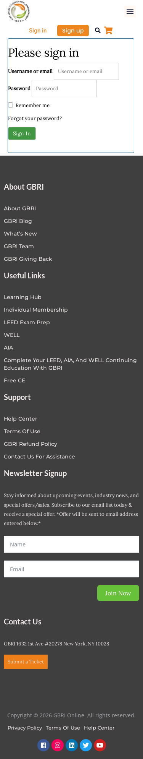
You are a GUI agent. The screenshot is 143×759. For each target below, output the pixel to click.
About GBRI (20, 208)
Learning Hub (23, 297)
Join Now (118, 593)
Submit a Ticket (26, 661)
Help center (20, 418)
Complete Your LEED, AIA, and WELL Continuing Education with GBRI (70, 364)
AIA (8, 347)
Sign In (22, 133)
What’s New (20, 233)
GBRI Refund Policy (30, 443)
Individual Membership (36, 309)
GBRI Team (19, 246)
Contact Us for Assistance (39, 456)
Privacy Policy (25, 728)
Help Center (99, 728)
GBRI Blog (18, 221)
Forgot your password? (35, 118)
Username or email (30, 71)
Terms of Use (22, 431)
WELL (11, 335)
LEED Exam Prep (27, 322)
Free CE (14, 380)
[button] (130, 11)
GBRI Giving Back (28, 258)
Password (19, 88)
